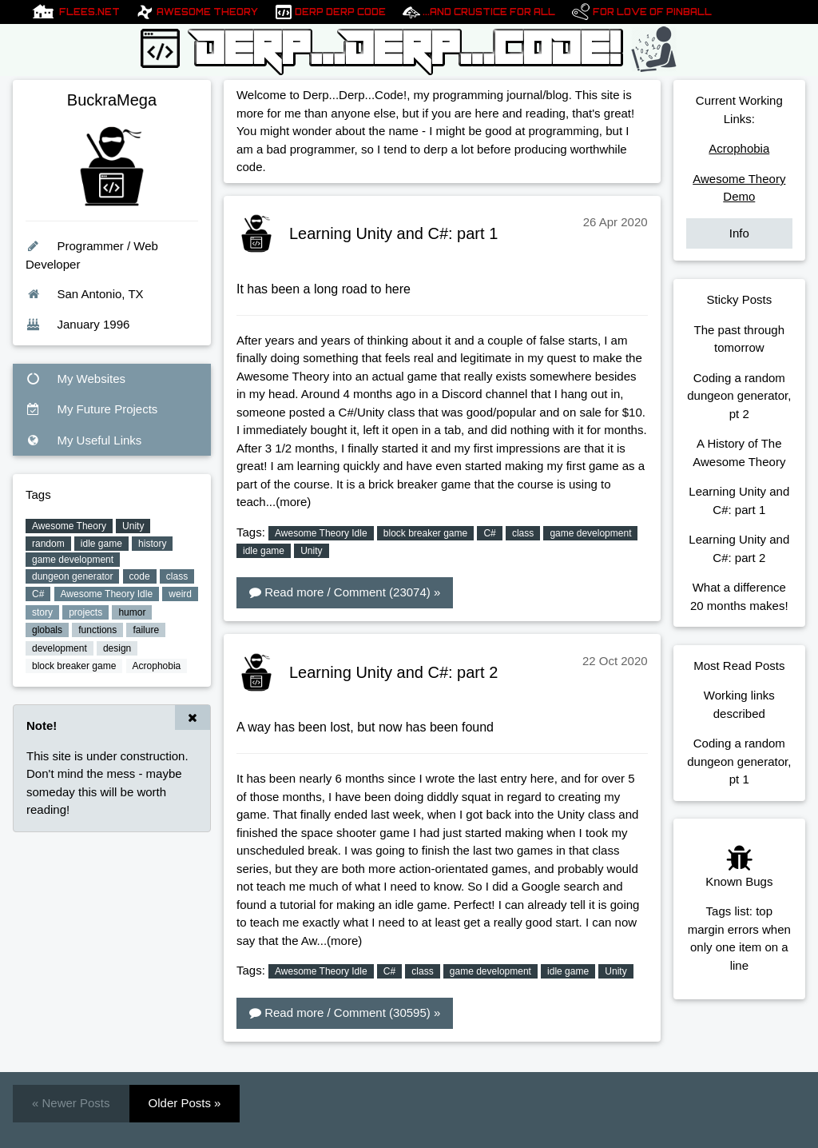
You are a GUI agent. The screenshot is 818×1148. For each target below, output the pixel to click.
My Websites (75, 378)
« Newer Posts (71, 1103)
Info (739, 233)
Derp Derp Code (340, 12)
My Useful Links (83, 440)
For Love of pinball (652, 12)
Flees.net (89, 12)
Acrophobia (739, 148)
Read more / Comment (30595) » (344, 1012)
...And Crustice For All (489, 12)
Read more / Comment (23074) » (344, 592)
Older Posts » (185, 1103)
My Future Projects (91, 409)
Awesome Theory (207, 12)
